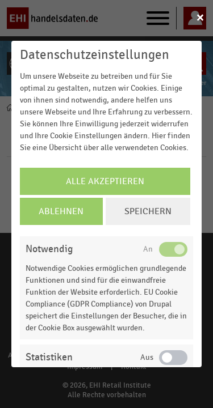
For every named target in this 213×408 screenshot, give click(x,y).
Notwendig (49, 249)
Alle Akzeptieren (105, 181)
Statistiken (49, 357)
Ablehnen (61, 211)
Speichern (148, 211)
